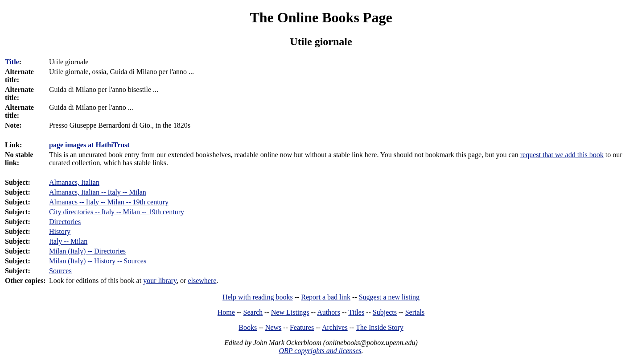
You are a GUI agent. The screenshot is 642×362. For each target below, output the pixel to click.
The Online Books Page (321, 17)
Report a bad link (325, 297)
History (59, 231)
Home (226, 312)
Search (253, 312)
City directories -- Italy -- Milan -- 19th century (116, 212)
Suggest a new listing (389, 297)
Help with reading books (257, 297)
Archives (335, 327)
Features (302, 327)
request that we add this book (562, 154)
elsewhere (202, 280)
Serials (415, 312)
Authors (328, 312)
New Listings (290, 312)
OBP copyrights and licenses (320, 350)
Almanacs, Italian (74, 182)
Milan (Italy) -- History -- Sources (97, 261)
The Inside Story (379, 327)
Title (12, 62)
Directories (65, 221)
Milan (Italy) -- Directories (87, 251)
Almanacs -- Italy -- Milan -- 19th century (109, 202)
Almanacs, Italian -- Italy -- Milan (97, 192)
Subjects (385, 312)
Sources (60, 271)
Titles (356, 312)
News (273, 327)
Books (248, 327)
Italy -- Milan (68, 241)
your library (160, 280)
